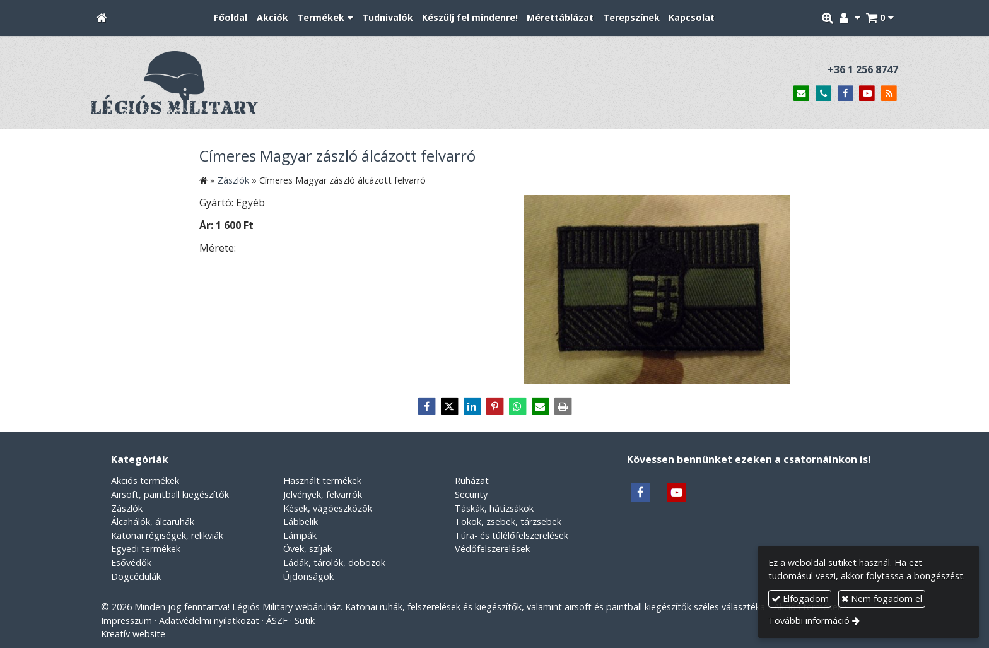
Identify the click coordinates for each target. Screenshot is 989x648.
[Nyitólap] (101, 18)
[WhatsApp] (517, 406)
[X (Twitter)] (449, 406)
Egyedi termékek (145, 549)
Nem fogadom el (881, 598)
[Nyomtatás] (563, 406)
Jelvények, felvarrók (322, 494)
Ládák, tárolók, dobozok (334, 562)
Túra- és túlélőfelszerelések (511, 535)
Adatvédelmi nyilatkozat (209, 621)
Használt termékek (322, 480)
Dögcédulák (136, 576)
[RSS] (889, 94)
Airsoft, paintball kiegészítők (170, 494)
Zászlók (127, 508)
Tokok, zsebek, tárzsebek (508, 521)
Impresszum (126, 621)
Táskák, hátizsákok (494, 508)
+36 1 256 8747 (863, 69)
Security (471, 494)
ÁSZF (277, 621)
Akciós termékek (145, 480)
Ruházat (472, 480)
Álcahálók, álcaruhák (152, 521)
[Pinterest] (494, 406)
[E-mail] (801, 94)
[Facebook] (845, 94)
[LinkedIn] (472, 406)
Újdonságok (308, 576)
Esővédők (131, 562)
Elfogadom (800, 598)
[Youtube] (867, 94)
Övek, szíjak (307, 549)
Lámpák (300, 535)
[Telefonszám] (823, 94)
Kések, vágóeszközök (327, 508)
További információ (809, 621)
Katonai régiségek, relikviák (167, 535)
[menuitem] (230, 18)
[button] (879, 18)
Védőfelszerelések (492, 549)
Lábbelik (300, 521)
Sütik (305, 621)
